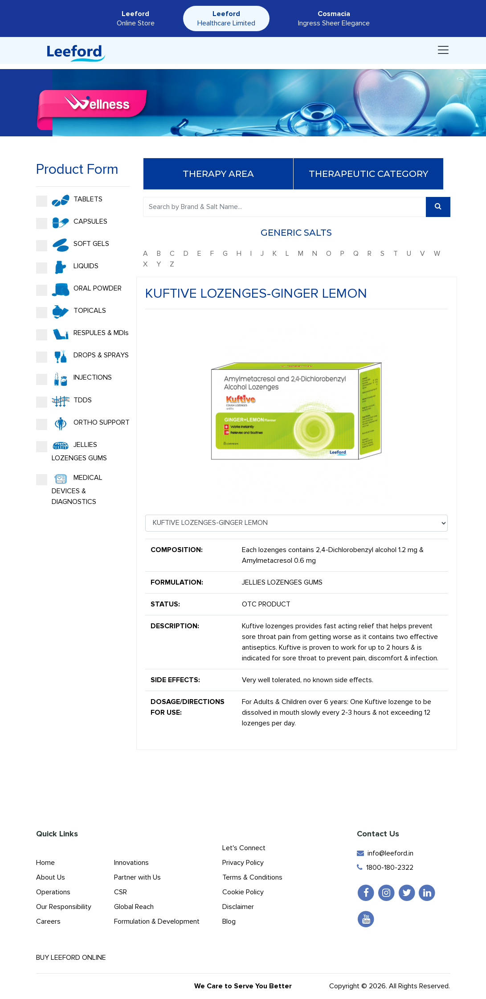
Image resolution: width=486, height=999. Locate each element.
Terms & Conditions (252, 877)
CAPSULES (71, 222)
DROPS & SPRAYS (82, 356)
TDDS (63, 401)
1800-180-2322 (385, 867)
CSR (120, 892)
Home (45, 862)
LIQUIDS (67, 267)
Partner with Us (137, 877)
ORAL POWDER (78, 289)
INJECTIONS (73, 379)
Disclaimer (238, 906)
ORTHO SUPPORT (82, 423)
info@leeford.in (385, 853)
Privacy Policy (243, 862)
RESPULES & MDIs (82, 334)
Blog (229, 921)
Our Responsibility (63, 906)
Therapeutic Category (368, 173)
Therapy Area (218, 173)
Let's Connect (243, 847)
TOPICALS (71, 312)
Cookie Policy (243, 892)
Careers (48, 921)
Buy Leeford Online (79, 957)
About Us (50, 877)
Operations (53, 892)
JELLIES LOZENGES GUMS (71, 451)
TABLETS (69, 200)
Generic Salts (296, 232)
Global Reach (134, 906)
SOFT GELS (72, 245)
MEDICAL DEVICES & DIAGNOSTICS (69, 489)
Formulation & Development (157, 921)
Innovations (131, 862)
